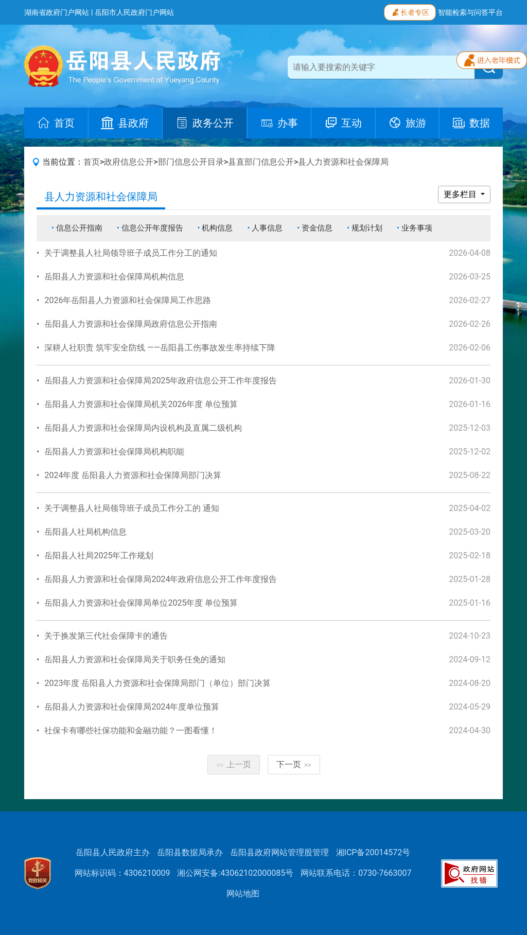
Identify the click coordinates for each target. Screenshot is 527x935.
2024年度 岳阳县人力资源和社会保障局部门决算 (132, 475)
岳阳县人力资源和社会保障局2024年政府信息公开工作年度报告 (160, 579)
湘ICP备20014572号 (373, 852)
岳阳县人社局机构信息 (85, 532)
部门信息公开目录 (191, 162)
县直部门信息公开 (261, 162)
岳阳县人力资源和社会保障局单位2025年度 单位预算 (141, 603)
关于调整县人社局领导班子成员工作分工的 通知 (131, 508)
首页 (91, 162)
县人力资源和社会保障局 (343, 162)
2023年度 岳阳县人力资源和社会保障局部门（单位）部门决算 (157, 683)
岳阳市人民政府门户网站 (134, 12)
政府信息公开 (128, 162)
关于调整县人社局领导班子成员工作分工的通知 (130, 253)
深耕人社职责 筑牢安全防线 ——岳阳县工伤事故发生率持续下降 (159, 347)
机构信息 (217, 228)
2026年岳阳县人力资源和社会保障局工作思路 (127, 300)
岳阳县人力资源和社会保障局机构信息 (114, 276)
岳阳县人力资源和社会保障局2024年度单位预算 (131, 707)
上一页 (233, 764)
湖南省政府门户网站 (56, 12)
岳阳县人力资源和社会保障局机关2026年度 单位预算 (141, 404)
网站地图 (242, 893)
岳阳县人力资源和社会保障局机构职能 (114, 451)
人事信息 (267, 228)
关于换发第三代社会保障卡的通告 (106, 636)
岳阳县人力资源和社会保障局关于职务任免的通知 (134, 659)
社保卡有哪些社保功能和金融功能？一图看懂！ (130, 730)
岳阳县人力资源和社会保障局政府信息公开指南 (130, 324)
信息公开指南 (79, 228)
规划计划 (367, 228)
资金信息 (317, 228)
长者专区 (410, 11)
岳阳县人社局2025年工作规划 (98, 555)
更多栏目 (461, 194)
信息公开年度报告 (152, 228)
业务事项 (416, 228)
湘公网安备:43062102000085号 (235, 873)
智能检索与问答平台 (470, 12)
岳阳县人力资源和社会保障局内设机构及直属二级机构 (143, 428)
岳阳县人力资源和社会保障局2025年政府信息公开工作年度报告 (160, 380)
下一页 (293, 764)
